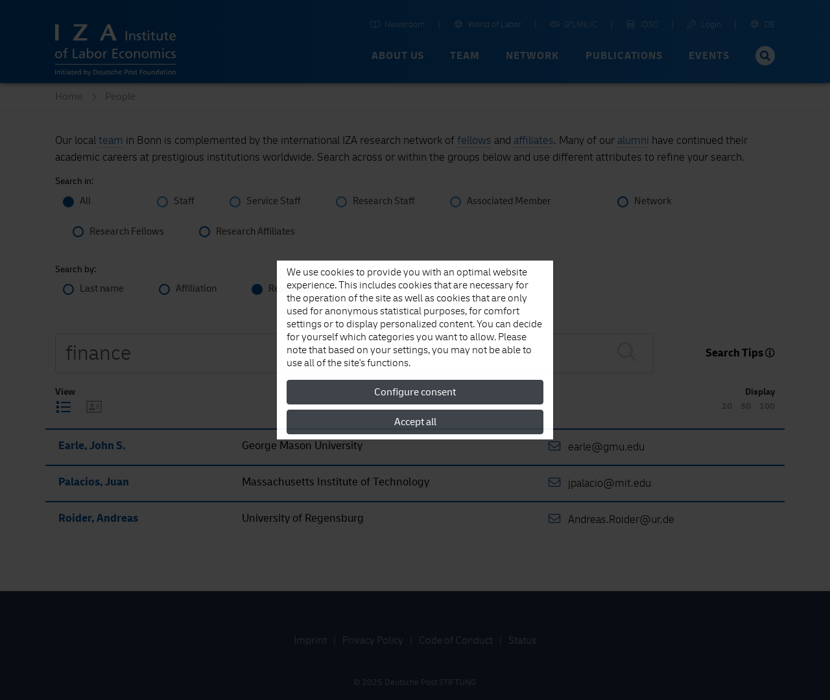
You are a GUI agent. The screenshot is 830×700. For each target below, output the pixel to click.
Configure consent (415, 392)
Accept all (415, 421)
